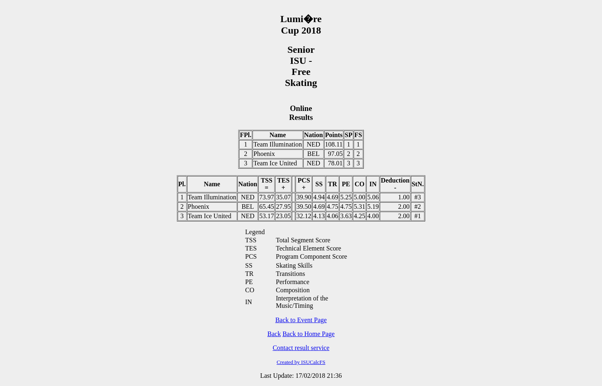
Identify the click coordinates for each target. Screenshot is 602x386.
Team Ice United (275, 163)
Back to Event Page (301, 319)
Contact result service (301, 347)
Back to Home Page (308, 333)
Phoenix (264, 153)
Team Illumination (277, 144)
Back (274, 333)
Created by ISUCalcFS (301, 362)
